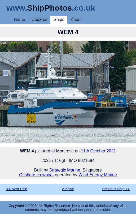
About (76, 19)
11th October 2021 (98, 151)
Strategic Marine (64, 170)
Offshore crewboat (36, 175)
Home (19, 19)
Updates (39, 19)
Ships (59, 19)
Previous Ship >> (116, 189)
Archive (68, 189)
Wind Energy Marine (97, 175)
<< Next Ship (16, 189)
